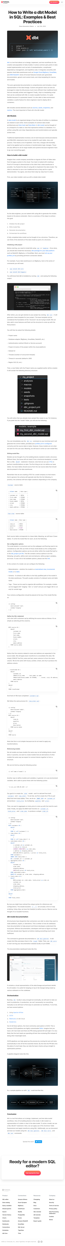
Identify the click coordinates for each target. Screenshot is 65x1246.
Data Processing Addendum (54, 1212)
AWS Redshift (14, 75)
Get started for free (32, 1173)
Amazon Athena (22, 1199)
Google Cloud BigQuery (41, 72)
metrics (9, 110)
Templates (37, 1218)
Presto (20, 1218)
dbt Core (4, 1233)
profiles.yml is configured (43, 443)
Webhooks (12, 1019)
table (17, 572)
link (49, 558)
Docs (35, 1205)
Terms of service (54, 1205)
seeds (40, 108)
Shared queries (6, 1208)
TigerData (21, 1230)
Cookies (51, 1216)
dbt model (41, 125)
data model (12, 120)
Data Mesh (32, 125)
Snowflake (52, 72)
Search (4, 1212)
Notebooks (5, 1224)
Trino (19, 1233)
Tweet (38, 1141)
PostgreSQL (21, 1215)
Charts (4, 1218)
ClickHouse (21, 1208)
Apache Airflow (18, 1012)
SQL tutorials (37, 1212)
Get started (54, 2)
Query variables (7, 1205)
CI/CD (11, 1015)
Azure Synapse (22, 1202)
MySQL (20, 1212)
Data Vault (22, 125)
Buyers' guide (37, 1221)
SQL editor (5, 1199)
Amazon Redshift (23, 1221)
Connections (6, 1227)
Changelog (37, 1199)
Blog (35, 1202)
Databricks (12, 1022)
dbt (8, 62)
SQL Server (21, 1227)
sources (35, 108)
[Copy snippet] (56, 490)
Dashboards (5, 1221)
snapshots (46, 108)
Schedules (5, 1230)
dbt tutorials (37, 1215)
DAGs (41, 1028)
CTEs (50, 462)
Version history (6, 1215)
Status (51, 1219)
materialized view (40, 569)
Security (51, 1202)
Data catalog (6, 1202)
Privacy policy (53, 1208)
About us (51, 1199)
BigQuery (20, 1205)
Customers (37, 1208)
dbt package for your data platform (43, 250)
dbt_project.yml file (17, 553)
